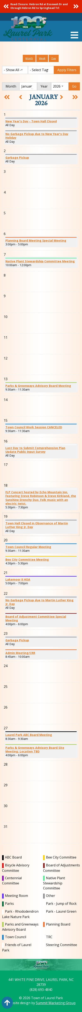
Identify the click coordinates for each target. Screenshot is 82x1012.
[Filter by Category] (15, 70)
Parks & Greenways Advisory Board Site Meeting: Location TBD (34, 749)
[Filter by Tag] (41, 70)
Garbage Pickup (17, 158)
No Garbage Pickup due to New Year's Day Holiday (36, 136)
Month (29, 58)
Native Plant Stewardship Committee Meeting (40, 261)
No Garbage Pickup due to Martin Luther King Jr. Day (39, 602)
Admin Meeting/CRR (20, 653)
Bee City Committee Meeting (27, 559)
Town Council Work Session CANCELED (33, 427)
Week (42, 58)
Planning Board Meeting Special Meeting (35, 240)
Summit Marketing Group (56, 1003)
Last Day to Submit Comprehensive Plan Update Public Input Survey (35, 450)
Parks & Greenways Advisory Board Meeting (38, 386)
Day (53, 58)
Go (74, 86)
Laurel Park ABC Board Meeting (28, 735)
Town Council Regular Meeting (28, 547)
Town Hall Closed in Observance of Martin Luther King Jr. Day (36, 525)
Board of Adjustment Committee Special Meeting (35, 618)
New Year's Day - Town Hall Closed (31, 121)
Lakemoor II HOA (17, 579)
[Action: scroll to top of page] (7, 1003)
